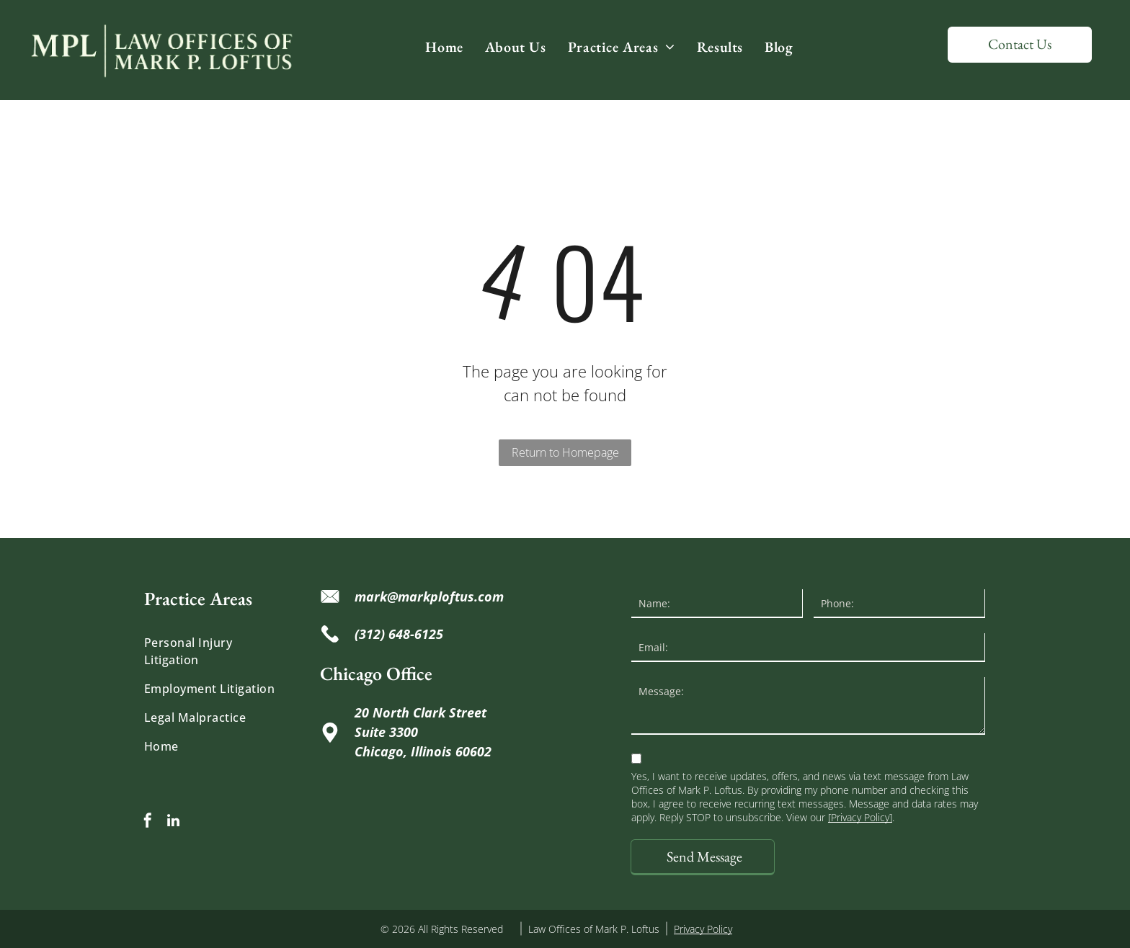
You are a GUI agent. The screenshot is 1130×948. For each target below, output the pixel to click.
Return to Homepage (565, 452)
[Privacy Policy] (860, 817)
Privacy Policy (703, 929)
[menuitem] (443, 47)
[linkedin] (173, 822)
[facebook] (148, 822)
